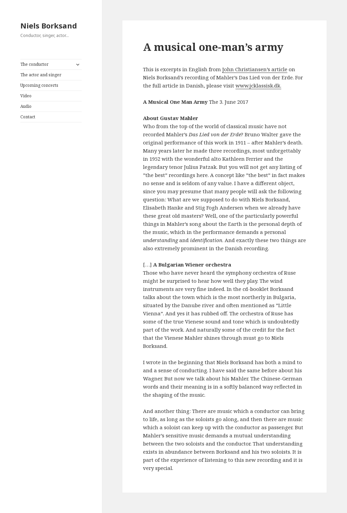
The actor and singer (40, 75)
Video (26, 96)
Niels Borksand (48, 25)
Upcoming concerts (39, 85)
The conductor (34, 64)
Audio (26, 106)
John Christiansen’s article (254, 69)
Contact (27, 117)
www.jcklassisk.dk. (258, 85)
